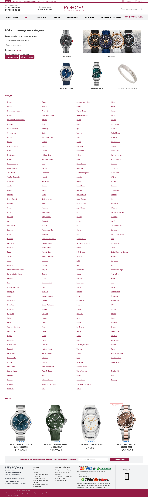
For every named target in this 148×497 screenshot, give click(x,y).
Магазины (36, 472)
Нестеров (45, 173)
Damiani (44, 274)
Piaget (9, 159)
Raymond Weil (12, 168)
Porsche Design (12, 164)
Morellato (45, 181)
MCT (78, 225)
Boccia (113, 309)
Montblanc (10, 155)
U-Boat (79, 120)
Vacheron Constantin (49, 384)
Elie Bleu (114, 278)
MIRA (44, 190)
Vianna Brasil (115, 274)
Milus (9, 151)
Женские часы (27, 57)
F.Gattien (114, 336)
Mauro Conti (11, 345)
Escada (44, 225)
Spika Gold (115, 190)
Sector (9, 256)
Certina (9, 106)
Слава (79, 274)
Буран (9, 336)
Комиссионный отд (32, 1)
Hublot (44, 318)
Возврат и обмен (60, 478)
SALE (27, 17)
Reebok (113, 345)
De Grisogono (81, 203)
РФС (112, 305)
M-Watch (79, 375)
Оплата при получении (62, 472)
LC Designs (115, 243)
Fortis (78, 358)
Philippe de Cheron (48, 230)
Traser (79, 389)
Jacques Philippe (117, 353)
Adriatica (114, 164)
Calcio (79, 309)
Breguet (45, 309)
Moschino (45, 177)
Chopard (45, 314)
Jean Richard (11, 331)
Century (114, 195)
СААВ (113, 265)
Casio (44, 133)
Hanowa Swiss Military (15, 274)
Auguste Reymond (48, 256)
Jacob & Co (81, 256)
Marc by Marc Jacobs (49, 239)
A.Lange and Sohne (83, 102)
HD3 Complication (117, 234)
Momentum (115, 296)
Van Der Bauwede (13, 177)
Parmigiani (10, 292)
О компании (37, 470)
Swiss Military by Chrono (119, 252)
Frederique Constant (14, 111)
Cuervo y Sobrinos (13, 327)
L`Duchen (45, 358)
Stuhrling (114, 314)
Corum (9, 137)
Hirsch (113, 102)
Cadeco (9, 380)
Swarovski (45, 234)
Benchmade (115, 230)
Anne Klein (115, 300)
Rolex (44, 327)
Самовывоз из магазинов (63, 476)
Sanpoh (44, 270)
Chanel (79, 230)
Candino (10, 265)
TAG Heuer (11, 173)
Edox (9, 212)
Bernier (44, 106)
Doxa (78, 296)
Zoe (112, 283)
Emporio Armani (47, 137)
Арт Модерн (115, 124)
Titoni (113, 248)
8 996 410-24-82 (46, 9)
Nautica (79, 340)
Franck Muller (81, 195)
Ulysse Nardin (81, 111)
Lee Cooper (115, 331)
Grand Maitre (11, 358)
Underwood (11, 353)
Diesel (44, 336)
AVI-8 (113, 221)
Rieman (9, 102)
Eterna (9, 142)
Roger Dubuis (81, 199)
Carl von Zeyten (116, 155)
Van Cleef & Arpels (83, 243)
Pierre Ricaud (115, 173)
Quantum (80, 362)
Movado (10, 239)
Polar (113, 349)
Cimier (9, 208)
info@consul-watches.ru (12, 474)
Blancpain (80, 146)
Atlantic (44, 120)
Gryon (79, 322)
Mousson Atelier (47, 159)
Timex (79, 336)
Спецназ (79, 278)
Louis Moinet (81, 186)
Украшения (16, 1)
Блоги (40, 484)
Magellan (10, 314)
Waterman (45, 208)
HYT (78, 212)
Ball (112, 239)
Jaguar (79, 331)
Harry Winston (81, 164)
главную (18, 50)
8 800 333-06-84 (12, 7)
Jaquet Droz (81, 208)
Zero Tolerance (116, 225)
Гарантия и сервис (61, 480)
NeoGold (45, 261)
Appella (79, 177)
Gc (8, 221)
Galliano (10, 217)
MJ (112, 199)
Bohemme (114, 203)
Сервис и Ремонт (50, 1)
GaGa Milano (115, 133)
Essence (114, 322)
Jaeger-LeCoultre (82, 115)
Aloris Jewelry (116, 159)
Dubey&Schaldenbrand (15, 270)
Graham (44, 142)
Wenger (79, 133)
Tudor (79, 137)
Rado (9, 252)
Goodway (10, 389)
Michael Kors (46, 155)
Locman (79, 292)
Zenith (9, 186)
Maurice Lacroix (12, 146)
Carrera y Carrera (83, 345)
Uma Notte (11, 367)
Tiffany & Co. (81, 239)
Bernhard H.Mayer (117, 212)
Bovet (79, 221)
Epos (43, 164)
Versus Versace (82, 371)
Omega (9, 190)
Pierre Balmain (12, 199)
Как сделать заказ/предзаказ (64, 470)
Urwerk (79, 217)
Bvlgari (79, 106)
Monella (114, 128)
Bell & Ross (81, 252)
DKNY (44, 331)
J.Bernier (10, 362)
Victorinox (10, 181)
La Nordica (80, 327)
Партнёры (36, 482)
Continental (115, 340)
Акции (35, 484)
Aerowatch (11, 300)
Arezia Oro (45, 111)
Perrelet (10, 248)
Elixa (43, 375)
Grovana (10, 278)
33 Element (46, 212)
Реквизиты (36, 476)
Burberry (45, 128)
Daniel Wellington (48, 305)
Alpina (9, 115)
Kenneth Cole (46, 252)
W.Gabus (114, 208)
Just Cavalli (115, 371)
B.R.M (78, 261)
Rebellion (80, 168)
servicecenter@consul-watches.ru (15, 478)
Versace (79, 349)
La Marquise (81, 300)
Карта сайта (37, 486)
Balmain (44, 168)
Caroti (44, 102)
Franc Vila (10, 305)
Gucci (113, 115)
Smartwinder (115, 142)
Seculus (114, 186)
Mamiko (10, 384)
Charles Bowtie (82, 367)
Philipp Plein (115, 292)
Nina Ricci (10, 243)
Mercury (114, 380)
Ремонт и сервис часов (40, 474)
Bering (44, 124)
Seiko (9, 318)
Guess (44, 146)
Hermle (44, 151)
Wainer (113, 177)
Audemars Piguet (48, 367)
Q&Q (78, 128)
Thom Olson (81, 380)
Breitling (10, 124)
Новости (45, 484)
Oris (8, 283)
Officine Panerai (47, 380)
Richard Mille (81, 151)
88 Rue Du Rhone (48, 115)
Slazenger (114, 168)
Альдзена (114, 261)
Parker (44, 203)
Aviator (9, 296)
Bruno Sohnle (46, 248)
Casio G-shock (47, 243)
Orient (44, 278)
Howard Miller (116, 362)
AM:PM (79, 287)
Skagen (113, 327)
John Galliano (11, 225)
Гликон (113, 111)
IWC (43, 389)
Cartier (44, 322)
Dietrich (44, 300)
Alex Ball (45, 292)
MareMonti (80, 270)
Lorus (113, 318)
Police (79, 265)
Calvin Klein (115, 151)
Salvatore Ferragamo (84, 384)
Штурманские (46, 217)
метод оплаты (103, 474)
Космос (113, 181)
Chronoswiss (11, 133)
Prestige (114, 137)
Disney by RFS (47, 283)
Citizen (44, 362)
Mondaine (80, 314)
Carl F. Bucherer (12, 128)
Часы (8, 1)
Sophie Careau (12, 371)
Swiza (79, 353)
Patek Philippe (47, 371)
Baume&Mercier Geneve (16, 120)
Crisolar (44, 265)
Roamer (79, 190)
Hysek (9, 322)
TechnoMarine (47, 199)
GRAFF (79, 142)
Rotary (44, 195)
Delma (113, 120)
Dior (78, 234)
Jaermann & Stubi (13, 287)
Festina (79, 181)
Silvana (113, 146)
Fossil (44, 340)
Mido (9, 234)
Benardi (79, 305)
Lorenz (79, 318)
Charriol (10, 203)
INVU (113, 106)
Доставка (58, 474)
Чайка (79, 155)
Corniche (45, 345)
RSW (112, 375)
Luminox (10, 230)
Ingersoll (114, 256)
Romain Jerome (47, 353)
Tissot (9, 261)
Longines (10, 195)
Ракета (44, 186)
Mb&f (79, 248)
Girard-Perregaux (83, 173)
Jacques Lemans (47, 296)
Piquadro (114, 217)
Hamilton (114, 287)
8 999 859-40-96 (12, 10)
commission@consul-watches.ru (15, 483)
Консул (74, 8)
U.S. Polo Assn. (116, 358)
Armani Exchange (117, 270)
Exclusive (10, 340)
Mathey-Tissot (47, 349)
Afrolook (10, 375)
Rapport (10, 349)
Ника (78, 124)
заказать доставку (90, 483)
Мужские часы (12, 57)
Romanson (10, 309)
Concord (45, 221)
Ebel (43, 287)
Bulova (79, 159)
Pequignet (80, 283)
